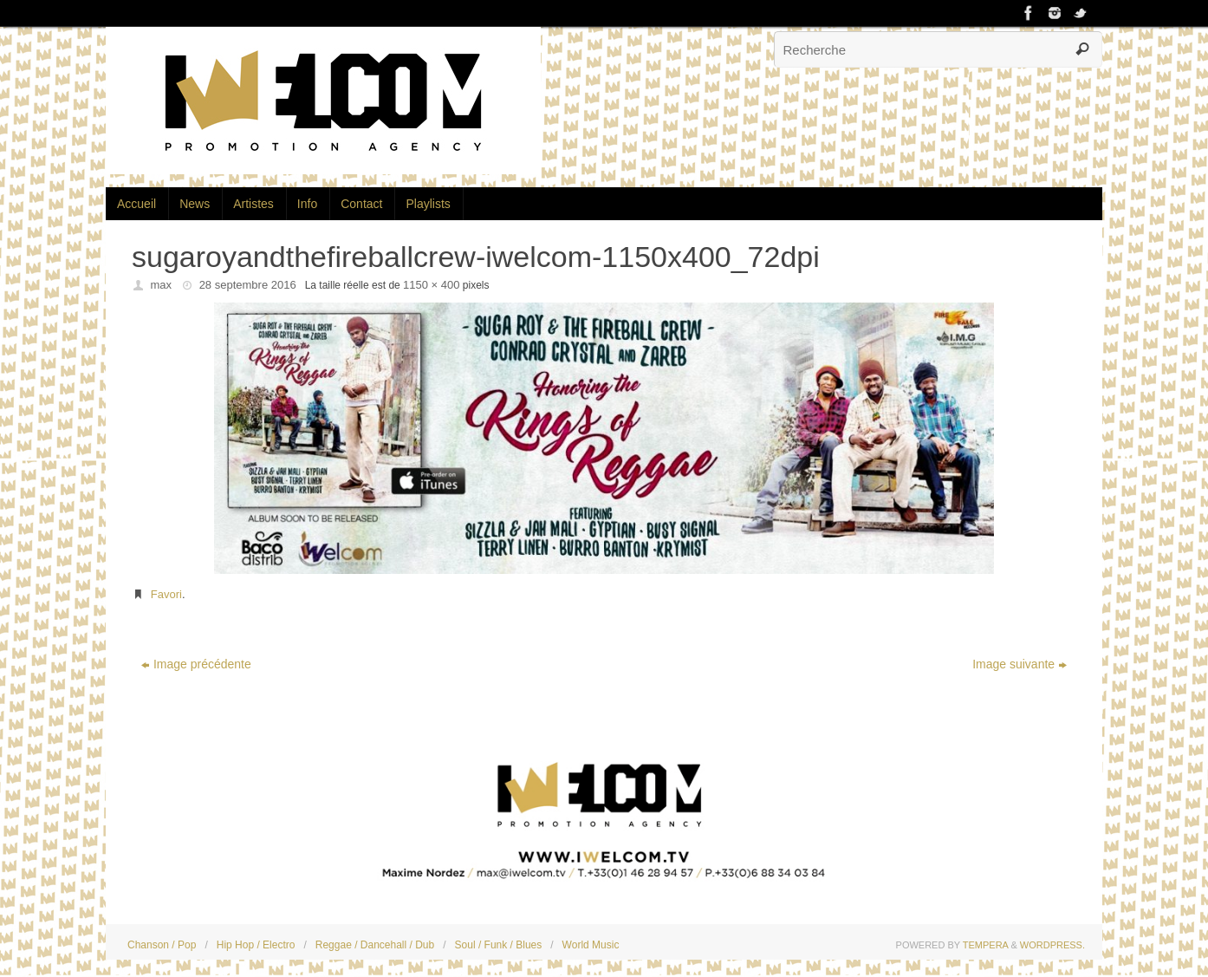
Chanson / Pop (161, 945)
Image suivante (1019, 664)
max (161, 284)
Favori (166, 594)
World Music (591, 945)
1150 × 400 (431, 284)
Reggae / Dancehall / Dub (374, 945)
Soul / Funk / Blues (498, 945)
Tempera (986, 945)
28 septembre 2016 (247, 284)
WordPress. (1052, 945)
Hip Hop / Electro (256, 945)
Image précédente (196, 664)
